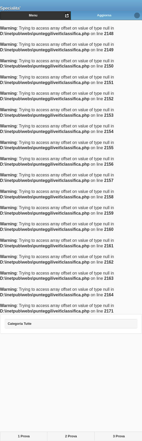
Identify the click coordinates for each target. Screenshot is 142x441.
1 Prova (24, 436)
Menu (33, 15)
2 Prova (71, 436)
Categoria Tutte (23, 322)
